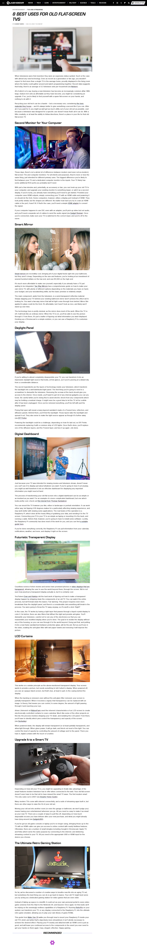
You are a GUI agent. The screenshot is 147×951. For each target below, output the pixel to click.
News (30, 3)
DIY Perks (22, 418)
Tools (93, 3)
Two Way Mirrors (41, 286)
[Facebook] (113, 2)
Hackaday (22, 721)
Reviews (102, 3)
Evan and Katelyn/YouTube (82, 581)
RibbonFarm (36, 710)
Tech (39, 3)
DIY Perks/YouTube (84, 372)
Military (72, 3)
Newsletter (138, 3)
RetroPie (79, 907)
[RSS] (128, 2)
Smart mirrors (20, 274)
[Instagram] (117, 2)
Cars (47, 3)
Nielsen (74, 86)
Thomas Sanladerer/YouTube (82, 478)
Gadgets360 (38, 819)
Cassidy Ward (19, 24)
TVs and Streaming (35, 9)
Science (83, 3)
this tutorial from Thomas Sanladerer (52, 501)
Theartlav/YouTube (84, 680)
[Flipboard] (125, 2)
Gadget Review (76, 213)
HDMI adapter (73, 203)
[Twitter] (121, 2)
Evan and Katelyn (31, 596)
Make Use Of (33, 917)
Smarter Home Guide (48, 797)
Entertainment (59, 3)
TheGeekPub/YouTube (83, 887)
